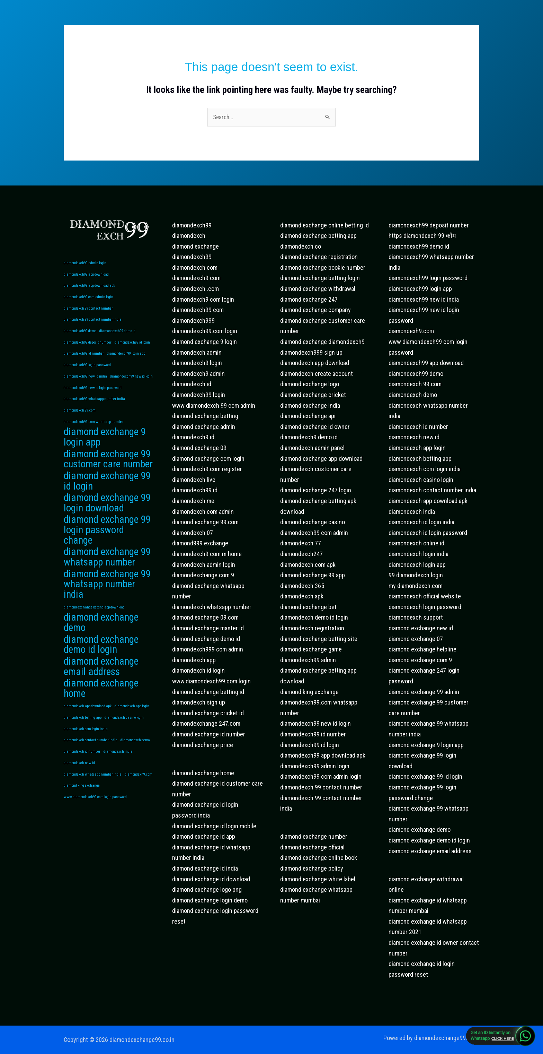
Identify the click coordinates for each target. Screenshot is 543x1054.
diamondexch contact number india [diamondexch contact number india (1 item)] (90, 754)
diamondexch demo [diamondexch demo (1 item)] (135, 754)
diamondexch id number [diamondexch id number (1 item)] (82, 766)
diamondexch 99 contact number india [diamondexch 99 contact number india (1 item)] (93, 321)
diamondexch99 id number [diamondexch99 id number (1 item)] (84, 356)
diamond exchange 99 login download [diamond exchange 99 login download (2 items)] (107, 510)
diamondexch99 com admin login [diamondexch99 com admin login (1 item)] (88, 298)
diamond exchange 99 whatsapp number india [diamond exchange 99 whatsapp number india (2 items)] (107, 594)
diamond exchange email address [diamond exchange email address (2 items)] (101, 678)
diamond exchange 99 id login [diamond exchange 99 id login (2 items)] (107, 487)
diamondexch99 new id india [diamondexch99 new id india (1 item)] (85, 380)
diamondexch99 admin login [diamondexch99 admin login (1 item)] (85, 263)
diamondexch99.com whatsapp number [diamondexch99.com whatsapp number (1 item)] (94, 426)
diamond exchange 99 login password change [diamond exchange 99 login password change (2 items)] (107, 538)
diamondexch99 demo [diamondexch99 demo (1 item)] (80, 333)
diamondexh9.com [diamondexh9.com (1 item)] (138, 789)
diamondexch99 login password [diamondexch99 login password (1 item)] (87, 368)
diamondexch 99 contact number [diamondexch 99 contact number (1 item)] (88, 310)
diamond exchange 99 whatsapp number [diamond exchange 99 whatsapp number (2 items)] (107, 566)
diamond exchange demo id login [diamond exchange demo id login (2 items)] (101, 656)
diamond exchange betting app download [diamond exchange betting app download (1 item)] (94, 617)
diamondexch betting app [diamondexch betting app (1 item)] (82, 731)
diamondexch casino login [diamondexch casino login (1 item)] (124, 731)
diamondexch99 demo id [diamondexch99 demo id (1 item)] (117, 333)
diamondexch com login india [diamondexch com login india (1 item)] (86, 743)
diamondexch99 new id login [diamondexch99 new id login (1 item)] (131, 380)
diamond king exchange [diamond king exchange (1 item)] (82, 801)
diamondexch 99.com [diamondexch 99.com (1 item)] (80, 415)
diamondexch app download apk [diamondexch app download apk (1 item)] (88, 719)
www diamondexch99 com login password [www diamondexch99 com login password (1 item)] (95, 812)
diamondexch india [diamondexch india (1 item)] (118, 766)
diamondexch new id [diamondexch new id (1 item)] (79, 778)
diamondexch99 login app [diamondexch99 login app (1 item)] (126, 356)
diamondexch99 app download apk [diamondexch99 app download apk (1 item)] (89, 286)
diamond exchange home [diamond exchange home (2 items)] (101, 701)
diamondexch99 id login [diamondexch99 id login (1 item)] (132, 345)
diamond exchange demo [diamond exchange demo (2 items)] (101, 633)
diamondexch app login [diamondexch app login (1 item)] (132, 719)
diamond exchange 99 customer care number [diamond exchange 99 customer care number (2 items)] (108, 465)
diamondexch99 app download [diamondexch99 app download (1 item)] (86, 275)
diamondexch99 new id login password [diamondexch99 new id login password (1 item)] (93, 391)
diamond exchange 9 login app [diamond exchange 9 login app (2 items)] (105, 442)
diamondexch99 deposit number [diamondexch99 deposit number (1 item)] (88, 345)
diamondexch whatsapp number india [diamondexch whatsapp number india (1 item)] (93, 789)
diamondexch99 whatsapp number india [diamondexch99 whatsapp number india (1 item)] (94, 403)
